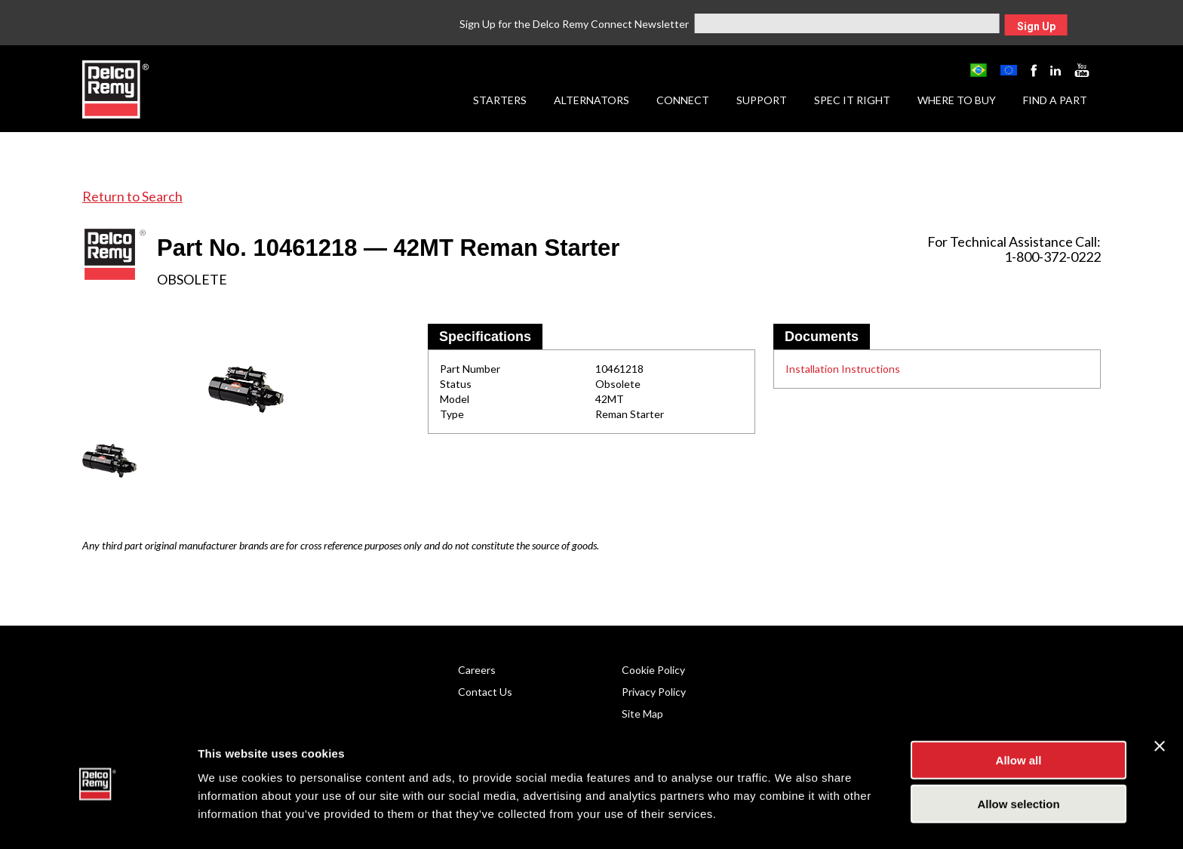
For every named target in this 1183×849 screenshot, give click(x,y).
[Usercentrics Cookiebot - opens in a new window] (98, 819)
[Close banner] (1159, 702)
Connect (682, 100)
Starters (500, 100)
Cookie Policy (653, 669)
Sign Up (1036, 26)
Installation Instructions (842, 368)
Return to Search (132, 196)
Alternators (591, 100)
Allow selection (1018, 761)
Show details (792, 819)
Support (761, 100)
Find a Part (1055, 100)
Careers (477, 669)
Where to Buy (956, 100)
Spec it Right (852, 100)
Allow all (1019, 716)
